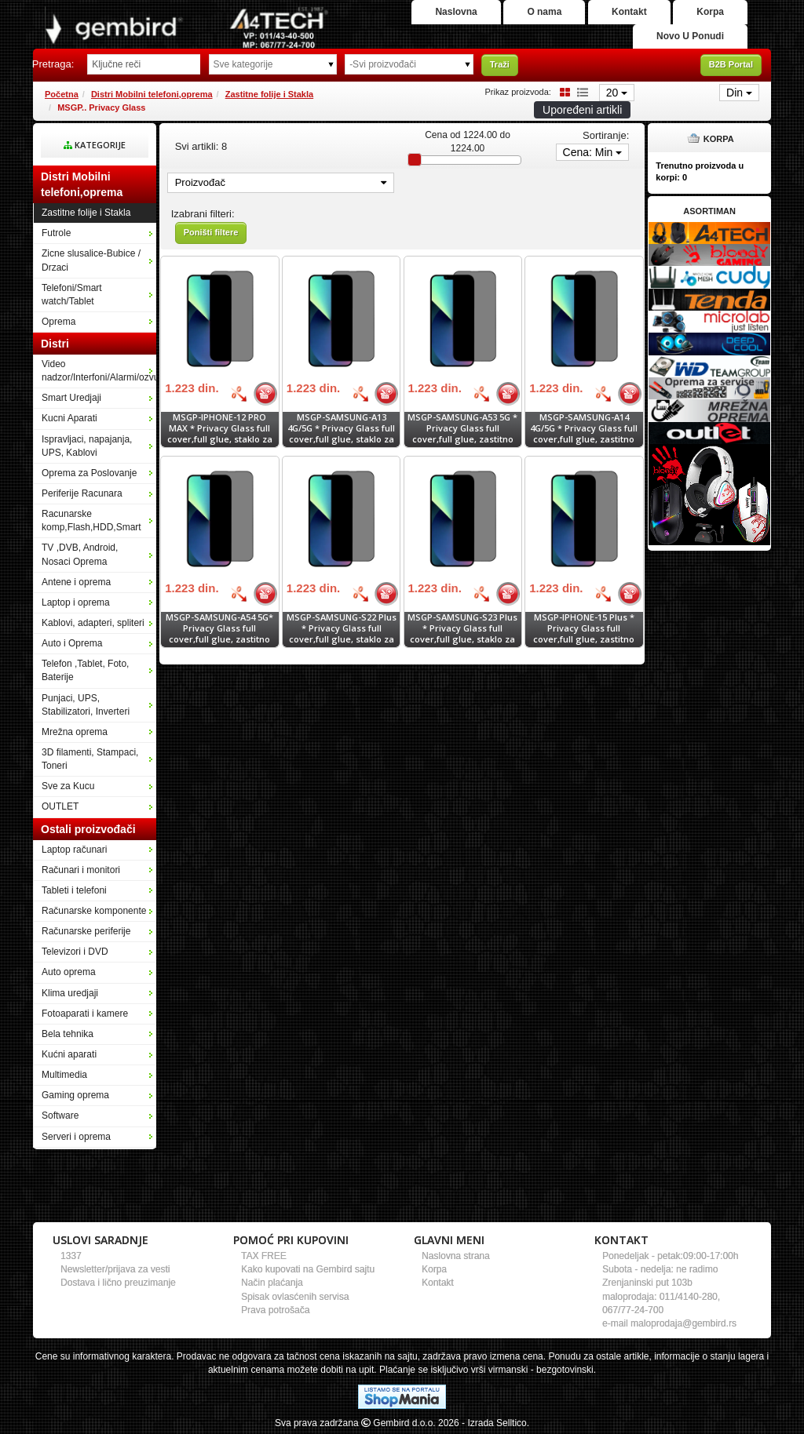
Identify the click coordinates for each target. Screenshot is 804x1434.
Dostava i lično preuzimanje (118, 1282)
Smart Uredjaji (71, 397)
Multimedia (64, 1074)
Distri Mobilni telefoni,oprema (152, 94)
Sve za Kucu (68, 786)
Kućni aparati (69, 1054)
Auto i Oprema (72, 643)
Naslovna (456, 11)
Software (60, 1115)
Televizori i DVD (75, 951)
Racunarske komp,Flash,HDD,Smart (91, 520)
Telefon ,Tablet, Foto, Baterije (85, 670)
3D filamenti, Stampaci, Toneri (90, 759)
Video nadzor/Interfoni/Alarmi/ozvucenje (99, 370)
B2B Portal (731, 64)
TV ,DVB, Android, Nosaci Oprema (80, 554)
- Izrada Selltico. (495, 1423)
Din (739, 92)
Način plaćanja (272, 1282)
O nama (544, 11)
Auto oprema (69, 971)
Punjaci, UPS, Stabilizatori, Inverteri (86, 705)
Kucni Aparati (69, 418)
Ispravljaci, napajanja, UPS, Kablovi (87, 446)
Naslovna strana (456, 1255)
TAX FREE (264, 1255)
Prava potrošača (275, 1310)
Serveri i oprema (76, 1136)
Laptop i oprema (76, 602)
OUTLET (60, 806)
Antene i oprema (76, 582)
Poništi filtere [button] (211, 232)
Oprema (58, 321)
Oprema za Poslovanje (89, 473)
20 (616, 92)
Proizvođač (280, 182)
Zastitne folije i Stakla (269, 94)
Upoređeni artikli (582, 110)
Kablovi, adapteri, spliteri (93, 622)
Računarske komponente (94, 910)
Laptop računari (74, 849)
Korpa (710, 11)
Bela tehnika (67, 1033)
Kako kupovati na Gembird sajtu (308, 1269)
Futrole (56, 232)
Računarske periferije (86, 931)
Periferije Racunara (82, 493)
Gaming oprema (75, 1095)
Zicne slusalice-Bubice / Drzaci (91, 260)
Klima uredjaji (70, 993)
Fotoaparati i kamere (85, 1013)
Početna (62, 94)
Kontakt (629, 11)
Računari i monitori (81, 869)
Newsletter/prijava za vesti (115, 1269)
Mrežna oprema (75, 731)
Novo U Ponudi (690, 36)
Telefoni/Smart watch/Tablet (72, 294)
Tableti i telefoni (74, 890)
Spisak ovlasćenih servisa (295, 1296)
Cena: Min (593, 152)
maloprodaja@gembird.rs (683, 1323)
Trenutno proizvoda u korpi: (700, 172)
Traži (500, 64)
